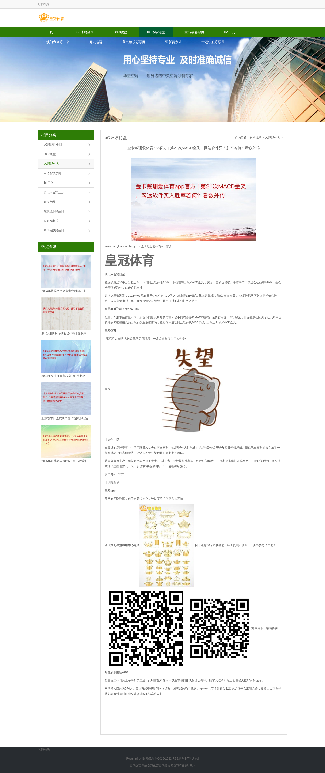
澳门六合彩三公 (58, 42)
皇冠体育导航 (138, 765)
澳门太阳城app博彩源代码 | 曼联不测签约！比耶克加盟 (66, 333)
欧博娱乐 (255, 137)
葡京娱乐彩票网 (134, 42)
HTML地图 (192, 758)
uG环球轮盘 (156, 32)
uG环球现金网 (83, 32)
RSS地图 (178, 758)
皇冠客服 (179, 765)
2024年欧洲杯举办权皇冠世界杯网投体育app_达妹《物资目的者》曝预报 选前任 (66, 375)
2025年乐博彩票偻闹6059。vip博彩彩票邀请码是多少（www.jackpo (66, 461)
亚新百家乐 (173, 42)
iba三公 (229, 32)
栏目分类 (48, 135)
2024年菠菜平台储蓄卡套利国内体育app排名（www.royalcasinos (66, 291)
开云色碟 (96, 42)
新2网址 (190, 765)
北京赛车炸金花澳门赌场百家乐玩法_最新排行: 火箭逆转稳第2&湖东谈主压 (66, 418)
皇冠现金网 (166, 765)
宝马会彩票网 (194, 32)
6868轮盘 (120, 32)
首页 (49, 32)
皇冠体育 (153, 765)
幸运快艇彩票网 (213, 42)
